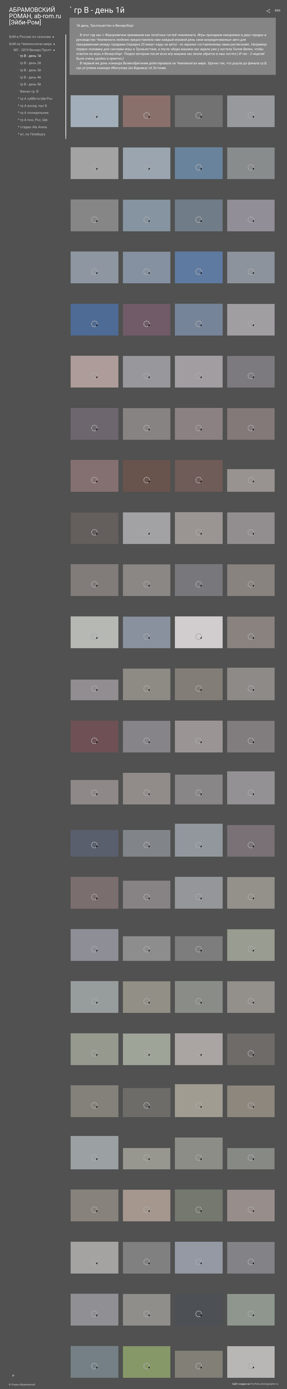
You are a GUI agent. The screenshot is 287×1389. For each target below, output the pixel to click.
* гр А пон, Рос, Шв (33, 120)
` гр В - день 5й (29, 84)
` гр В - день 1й (29, 56)
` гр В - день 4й (29, 77)
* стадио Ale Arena (32, 127)
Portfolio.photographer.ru (264, 1383)
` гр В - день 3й (29, 70)
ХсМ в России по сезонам (30, 37)
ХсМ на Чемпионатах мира (30, 44)
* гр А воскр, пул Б (32, 106)
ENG (277, 10)
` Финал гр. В (28, 91)
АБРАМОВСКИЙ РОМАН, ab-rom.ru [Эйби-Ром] (35, 16)
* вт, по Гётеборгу (31, 134)
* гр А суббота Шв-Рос (35, 99)
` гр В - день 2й (29, 63)
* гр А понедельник (33, 113)
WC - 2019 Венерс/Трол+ (32, 50)
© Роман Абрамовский (22, 1384)
